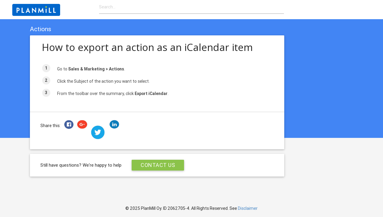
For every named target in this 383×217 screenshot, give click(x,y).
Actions (40, 29)
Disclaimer (248, 208)
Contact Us (158, 165)
